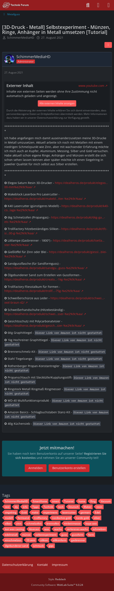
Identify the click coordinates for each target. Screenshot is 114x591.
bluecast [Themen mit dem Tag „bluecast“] (34, 529)
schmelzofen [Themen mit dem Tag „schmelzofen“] (34, 523)
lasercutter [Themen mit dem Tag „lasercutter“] (69, 512)
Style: (57, 579)
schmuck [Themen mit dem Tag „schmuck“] (38, 546)
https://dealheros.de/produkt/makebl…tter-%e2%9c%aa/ (43, 199)
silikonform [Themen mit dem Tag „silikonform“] (59, 540)
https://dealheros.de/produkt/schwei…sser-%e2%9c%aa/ (43, 314)
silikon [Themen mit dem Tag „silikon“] (44, 540)
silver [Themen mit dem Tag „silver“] (97, 518)
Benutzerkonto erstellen (69, 468)
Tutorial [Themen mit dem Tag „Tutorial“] (69, 501)
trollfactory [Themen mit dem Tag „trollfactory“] (40, 518)
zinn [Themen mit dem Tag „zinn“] (18, 523)
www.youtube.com (91, 86)
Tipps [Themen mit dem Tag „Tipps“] (35, 507)
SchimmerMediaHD (20, 38)
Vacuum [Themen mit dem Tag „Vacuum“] (105, 501)
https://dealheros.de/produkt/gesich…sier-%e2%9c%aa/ (43, 326)
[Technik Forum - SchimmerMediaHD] (15, 5)
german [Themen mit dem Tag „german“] (85, 512)
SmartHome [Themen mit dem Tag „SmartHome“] (40, 501)
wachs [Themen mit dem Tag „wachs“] (58, 529)
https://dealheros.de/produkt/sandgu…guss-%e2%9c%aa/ (44, 268)
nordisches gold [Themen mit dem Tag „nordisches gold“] (61, 518)
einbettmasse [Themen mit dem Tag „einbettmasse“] (72, 523)
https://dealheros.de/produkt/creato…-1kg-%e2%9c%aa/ (43, 279)
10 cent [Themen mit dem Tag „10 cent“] (30, 540)
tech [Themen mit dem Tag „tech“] (61, 507)
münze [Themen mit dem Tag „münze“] (26, 534)
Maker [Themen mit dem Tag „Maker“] (87, 507)
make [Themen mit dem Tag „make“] (35, 512)
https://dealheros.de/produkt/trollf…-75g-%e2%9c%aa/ (42, 291)
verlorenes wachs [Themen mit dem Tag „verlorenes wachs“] (77, 529)
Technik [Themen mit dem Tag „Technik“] (48, 507)
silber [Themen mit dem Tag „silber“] (8, 523)
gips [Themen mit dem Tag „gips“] (51, 546)
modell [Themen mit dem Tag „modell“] (9, 518)
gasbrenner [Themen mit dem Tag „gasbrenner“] (78, 540)
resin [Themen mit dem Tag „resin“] (99, 507)
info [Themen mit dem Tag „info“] (25, 507)
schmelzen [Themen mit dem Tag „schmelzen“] (99, 529)
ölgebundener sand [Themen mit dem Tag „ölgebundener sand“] (16, 546)
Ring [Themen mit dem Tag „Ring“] (93, 501)
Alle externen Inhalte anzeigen (57, 103)
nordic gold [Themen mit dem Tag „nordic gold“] (82, 518)
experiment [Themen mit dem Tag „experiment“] (50, 512)
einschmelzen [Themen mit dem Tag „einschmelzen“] (13, 540)
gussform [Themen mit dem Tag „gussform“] (77, 534)
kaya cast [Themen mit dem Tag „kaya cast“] (91, 523)
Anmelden (35, 468)
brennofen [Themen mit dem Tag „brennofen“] (53, 523)
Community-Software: (57, 585)
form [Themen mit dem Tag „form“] (91, 534)
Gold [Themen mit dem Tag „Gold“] (24, 512)
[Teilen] (108, 45)
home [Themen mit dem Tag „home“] (81, 501)
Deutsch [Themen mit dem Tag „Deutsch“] (74, 507)
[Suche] (88, 5)
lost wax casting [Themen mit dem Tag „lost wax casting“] (14, 529)
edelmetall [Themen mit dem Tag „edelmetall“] (11, 534)
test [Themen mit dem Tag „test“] (7, 507)
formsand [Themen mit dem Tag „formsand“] (23, 518)
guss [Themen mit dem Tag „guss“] (64, 534)
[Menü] (108, 5)
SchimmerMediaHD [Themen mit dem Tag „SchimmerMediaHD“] (16, 501)
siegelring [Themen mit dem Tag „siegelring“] (10, 512)
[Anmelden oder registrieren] (98, 5)
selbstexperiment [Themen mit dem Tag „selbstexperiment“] (46, 534)
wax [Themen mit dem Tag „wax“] (46, 529)
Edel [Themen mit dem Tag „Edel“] (97, 512)
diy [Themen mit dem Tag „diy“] (16, 507)
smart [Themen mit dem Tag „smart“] (55, 501)
